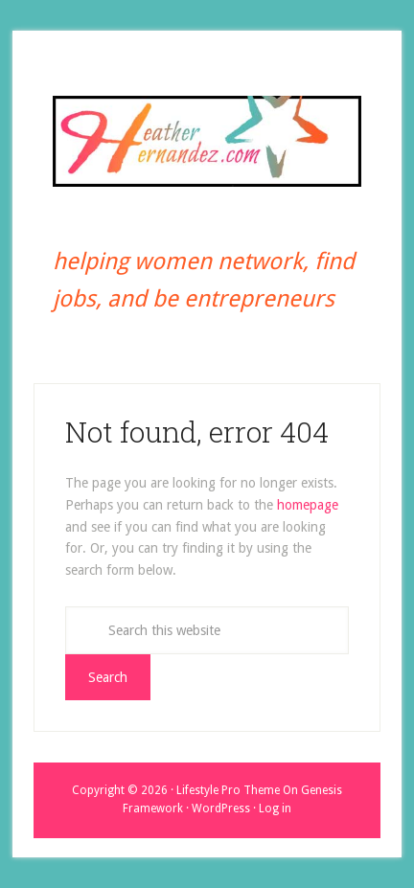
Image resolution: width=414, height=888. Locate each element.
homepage (307, 504)
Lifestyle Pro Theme (228, 790)
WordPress (221, 808)
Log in (275, 808)
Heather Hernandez (207, 141)
